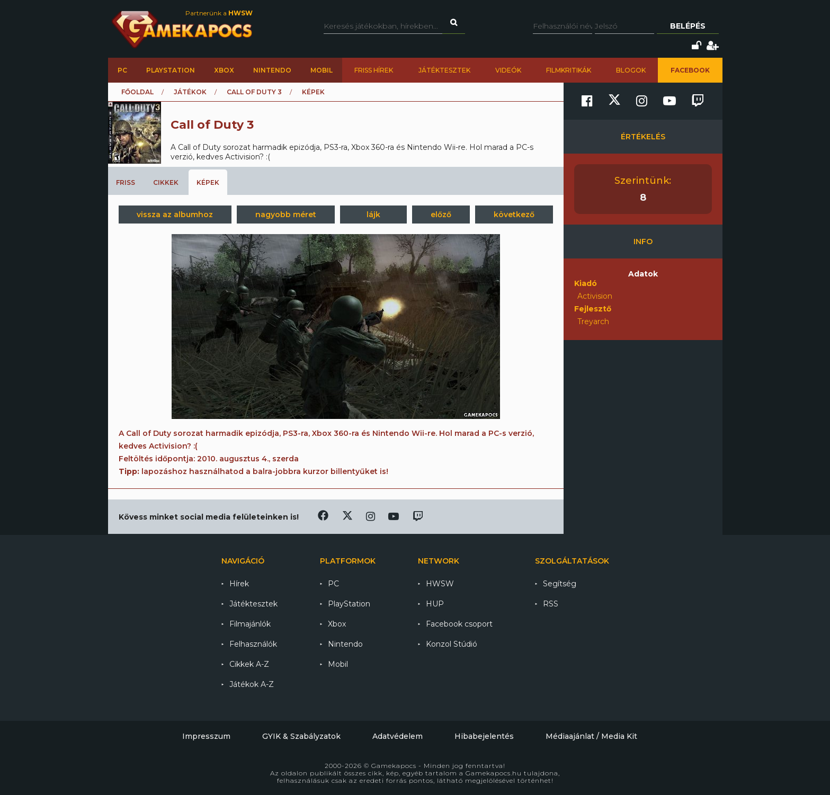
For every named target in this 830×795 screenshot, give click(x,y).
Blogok (631, 70)
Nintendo (272, 70)
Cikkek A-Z (249, 664)
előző (441, 214)
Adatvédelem (397, 736)
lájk (373, 214)
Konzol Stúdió (451, 644)
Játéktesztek (444, 70)
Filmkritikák (568, 70)
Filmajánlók (250, 624)
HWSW (440, 583)
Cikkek (166, 182)
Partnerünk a (219, 13)
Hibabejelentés (484, 736)
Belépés (688, 26)
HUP (435, 604)
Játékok (190, 92)
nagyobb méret (285, 214)
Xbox (224, 70)
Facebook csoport (459, 624)
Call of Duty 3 (254, 92)
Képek (208, 182)
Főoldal (137, 92)
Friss (125, 182)
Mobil (321, 70)
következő (514, 214)
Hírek (239, 583)
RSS (550, 604)
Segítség (559, 583)
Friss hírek (373, 70)
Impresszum (206, 736)
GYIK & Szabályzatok (301, 736)
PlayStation (170, 70)
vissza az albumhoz (175, 214)
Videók (508, 70)
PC (122, 70)
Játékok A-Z (251, 684)
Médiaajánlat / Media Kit (591, 736)
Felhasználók (253, 644)
